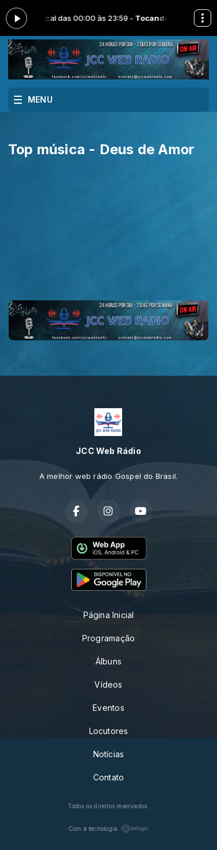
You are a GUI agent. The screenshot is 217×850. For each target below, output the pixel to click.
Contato (108, 777)
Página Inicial (108, 615)
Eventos (108, 708)
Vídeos (108, 684)
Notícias (108, 754)
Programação (108, 638)
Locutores (108, 731)
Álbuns (108, 661)
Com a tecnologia (108, 828)
